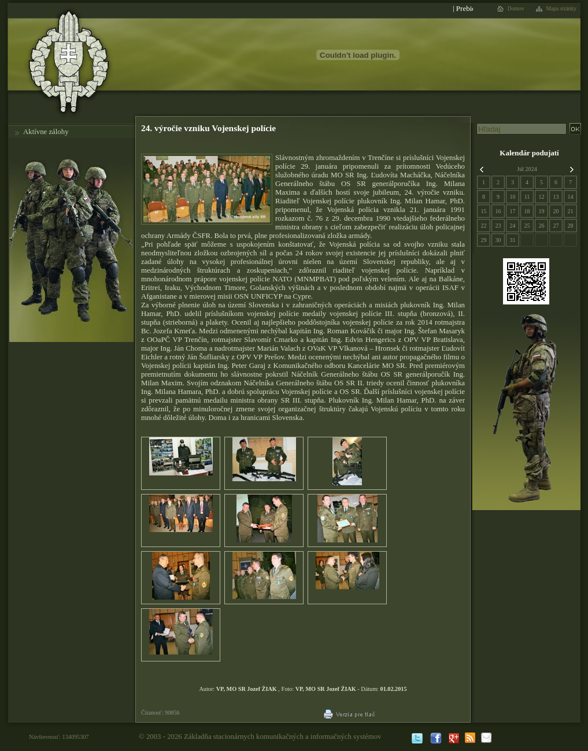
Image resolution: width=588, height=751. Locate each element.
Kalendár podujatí (529, 152)
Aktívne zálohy (46, 132)
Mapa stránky (561, 9)
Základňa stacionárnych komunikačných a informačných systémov (283, 737)
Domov (516, 9)
